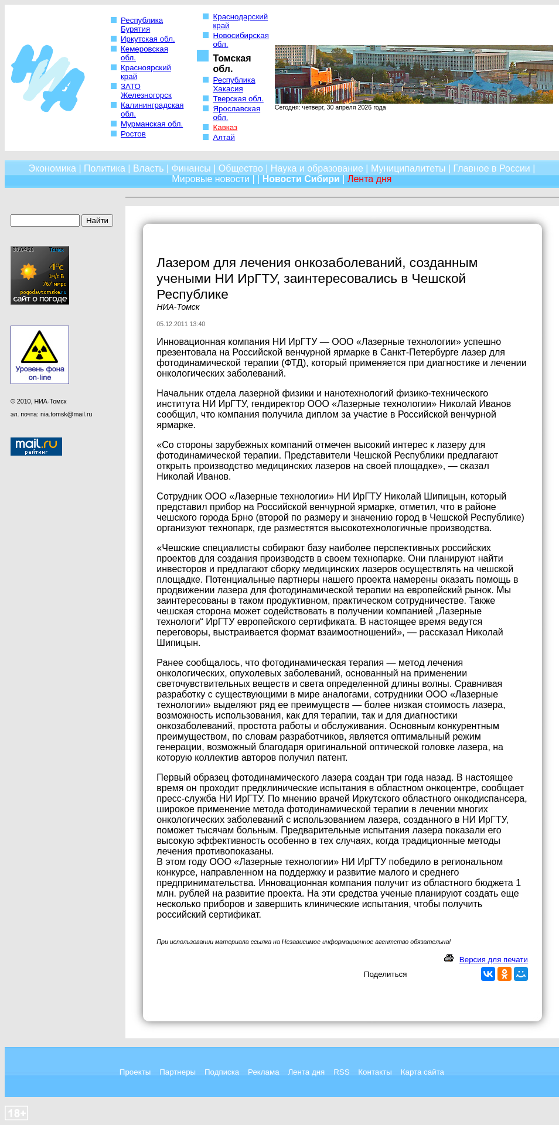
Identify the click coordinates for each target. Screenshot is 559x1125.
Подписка (221, 1072)
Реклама (263, 1072)
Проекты (135, 1072)
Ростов (133, 133)
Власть (148, 168)
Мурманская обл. (152, 123)
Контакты (375, 1072)
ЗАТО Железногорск (146, 91)
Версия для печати (493, 959)
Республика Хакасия (234, 84)
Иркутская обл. (148, 39)
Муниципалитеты (408, 168)
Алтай (223, 137)
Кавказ (225, 127)
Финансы (191, 168)
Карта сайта (422, 1072)
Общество (241, 168)
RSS (341, 1072)
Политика (104, 168)
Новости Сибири (301, 179)
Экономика (52, 168)
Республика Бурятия (142, 24)
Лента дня (306, 1072)
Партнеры (177, 1072)
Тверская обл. (238, 98)
